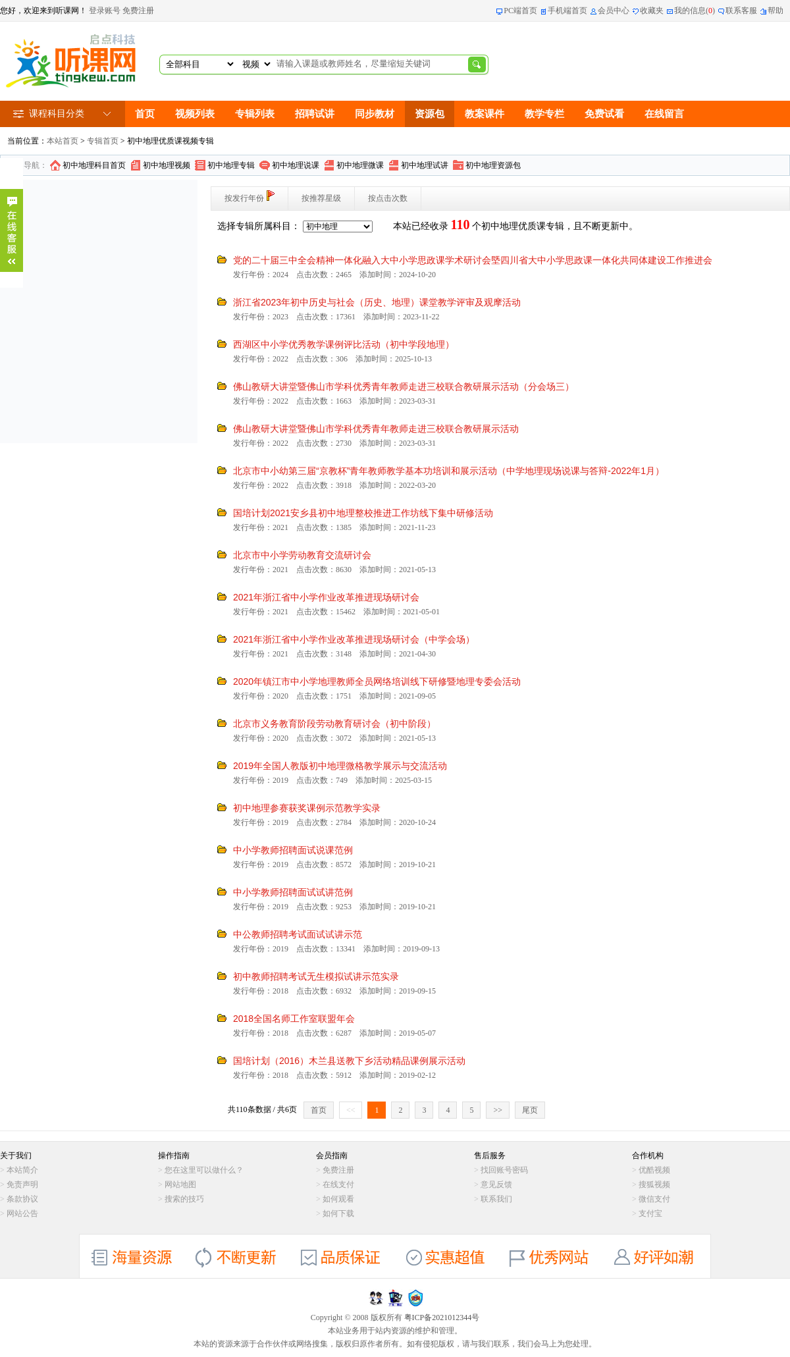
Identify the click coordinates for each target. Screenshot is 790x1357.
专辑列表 (255, 114)
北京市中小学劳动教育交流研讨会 (302, 555)
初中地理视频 (166, 165)
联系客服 (741, 10)
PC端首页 (520, 10)
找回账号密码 (504, 1170)
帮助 (775, 10)
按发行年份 (249, 196)
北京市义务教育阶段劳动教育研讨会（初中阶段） (334, 723)
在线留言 (664, 114)
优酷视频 (654, 1170)
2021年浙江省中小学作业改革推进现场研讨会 (326, 597)
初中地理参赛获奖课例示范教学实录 (307, 808)
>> (497, 1110)
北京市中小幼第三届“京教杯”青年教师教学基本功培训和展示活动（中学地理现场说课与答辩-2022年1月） (448, 471)
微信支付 (654, 1199)
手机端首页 (567, 10)
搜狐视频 (654, 1184)
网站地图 (180, 1184)
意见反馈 (496, 1184)
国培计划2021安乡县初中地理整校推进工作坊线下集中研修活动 (363, 513)
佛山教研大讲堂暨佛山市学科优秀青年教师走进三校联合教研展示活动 (376, 428)
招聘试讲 (314, 114)
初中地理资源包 (493, 165)
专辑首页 (102, 141)
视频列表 (195, 114)
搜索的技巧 (184, 1199)
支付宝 (650, 1213)
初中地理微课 (360, 165)
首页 (145, 114)
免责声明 (22, 1184)
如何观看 (338, 1199)
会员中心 (613, 10)
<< (351, 1110)
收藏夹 (652, 10)
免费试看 (604, 114)
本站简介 (22, 1170)
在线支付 (338, 1184)
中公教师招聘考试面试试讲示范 (297, 934)
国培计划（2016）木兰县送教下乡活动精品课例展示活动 (349, 1060)
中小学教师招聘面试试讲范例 (293, 892)
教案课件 (484, 114)
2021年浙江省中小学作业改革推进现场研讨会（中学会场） (354, 639)
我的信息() (694, 10)
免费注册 (138, 10)
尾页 (530, 1110)
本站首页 (62, 141)
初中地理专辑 (231, 165)
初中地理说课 (295, 165)
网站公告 (22, 1213)
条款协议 (22, 1199)
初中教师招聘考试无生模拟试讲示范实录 (316, 976)
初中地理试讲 (424, 165)
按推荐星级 (321, 198)
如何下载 (338, 1213)
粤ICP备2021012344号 (442, 1317)
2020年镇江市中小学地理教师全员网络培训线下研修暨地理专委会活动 (377, 681)
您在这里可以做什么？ (204, 1170)
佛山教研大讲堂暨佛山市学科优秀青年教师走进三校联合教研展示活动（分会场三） (403, 386)
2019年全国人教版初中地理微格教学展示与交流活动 (340, 765)
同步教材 (374, 114)
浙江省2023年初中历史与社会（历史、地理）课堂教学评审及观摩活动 (377, 302)
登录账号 (104, 10)
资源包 (429, 114)
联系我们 (496, 1199)
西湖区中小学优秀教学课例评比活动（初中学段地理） (343, 344)
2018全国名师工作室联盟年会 (294, 1018)
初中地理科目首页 (94, 165)
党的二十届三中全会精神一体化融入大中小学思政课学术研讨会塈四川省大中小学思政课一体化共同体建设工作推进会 (472, 260)
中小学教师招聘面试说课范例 (293, 850)
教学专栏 (544, 114)
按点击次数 (388, 198)
